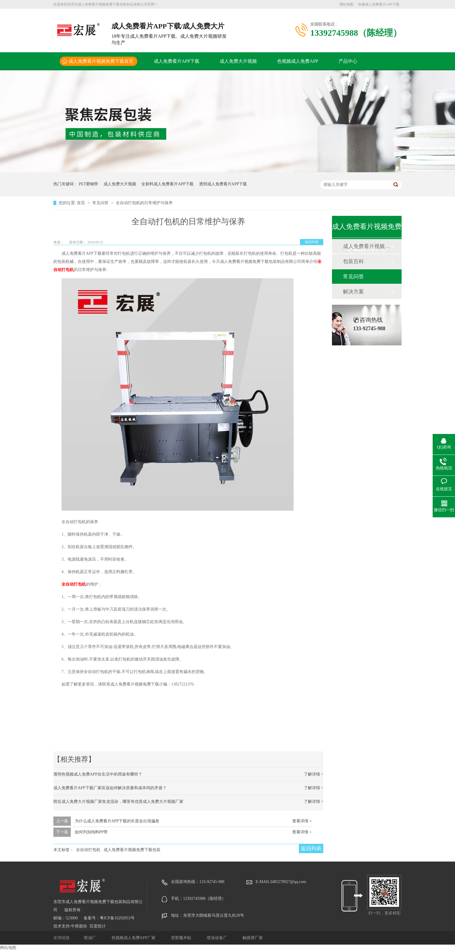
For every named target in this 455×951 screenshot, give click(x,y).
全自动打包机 (74, 584)
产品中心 (348, 61)
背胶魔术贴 (181, 938)
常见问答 (101, 203)
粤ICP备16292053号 (117, 918)
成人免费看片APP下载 (176, 61)
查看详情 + (302, 821)
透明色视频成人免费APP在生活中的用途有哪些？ (97, 774)
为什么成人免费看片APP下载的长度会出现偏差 (117, 821)
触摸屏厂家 (253, 938)
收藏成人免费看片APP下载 (378, 4)
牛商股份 (79, 926)
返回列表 (312, 242)
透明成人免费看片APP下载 (223, 184)
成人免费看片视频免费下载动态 (366, 246)
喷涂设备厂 (217, 938)
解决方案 (353, 292)
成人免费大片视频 (238, 61)
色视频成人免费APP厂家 (133, 938)
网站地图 (346, 4)
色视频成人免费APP (297, 61)
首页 (81, 203)
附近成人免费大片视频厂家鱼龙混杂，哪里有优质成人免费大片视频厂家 (118, 801)
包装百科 (353, 261)
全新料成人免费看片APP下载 (167, 184)
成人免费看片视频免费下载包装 (132, 850)
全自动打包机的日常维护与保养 (144, 203)
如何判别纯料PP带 (91, 832)
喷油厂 (90, 938)
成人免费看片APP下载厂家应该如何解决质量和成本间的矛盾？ (110, 788)
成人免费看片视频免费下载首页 (100, 61)
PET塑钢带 (88, 184)
